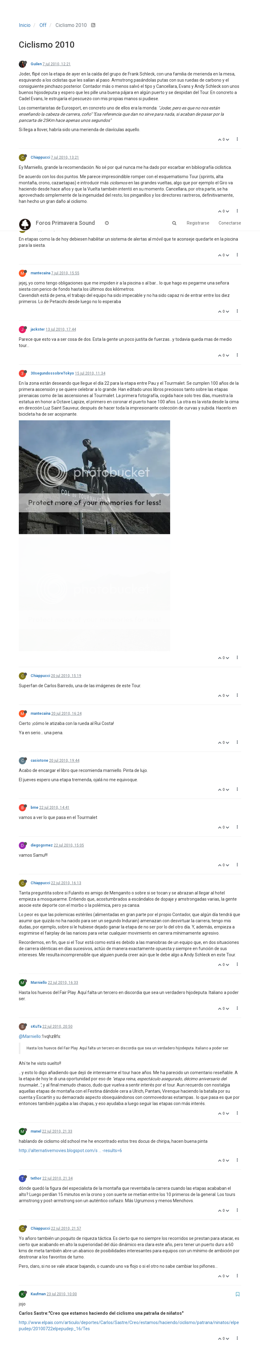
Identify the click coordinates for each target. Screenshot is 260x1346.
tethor (36, 963)
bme (34, 592)
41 (188, 1313)
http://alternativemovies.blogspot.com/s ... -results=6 (70, 935)
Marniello (39, 767)
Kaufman (38, 1079)
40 (173, 1313)
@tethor (27, 1210)
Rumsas (38, 1141)
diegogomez (42, 630)
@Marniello (30, 821)
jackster (38, 329)
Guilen (36, 64)
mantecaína (40, 273)
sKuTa (36, 811)
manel (36, 916)
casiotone (39, 545)
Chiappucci (40, 157)
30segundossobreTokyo (52, 373)
